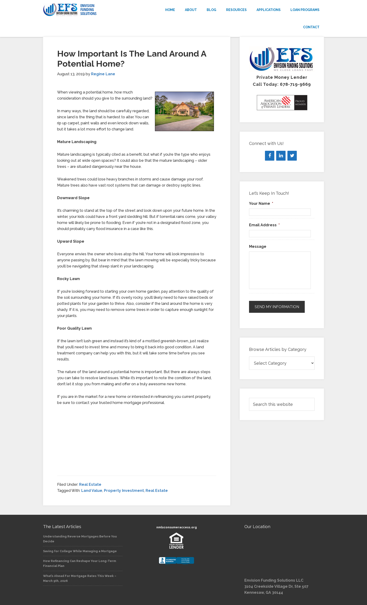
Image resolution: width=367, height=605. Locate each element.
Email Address (264, 225)
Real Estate (90, 484)
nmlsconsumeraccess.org (176, 527)
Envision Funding (85, 10)
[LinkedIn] (281, 156)
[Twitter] (292, 156)
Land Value (91, 490)
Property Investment (124, 490)
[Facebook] (269, 156)
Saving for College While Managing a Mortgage (80, 551)
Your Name (261, 203)
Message (257, 246)
